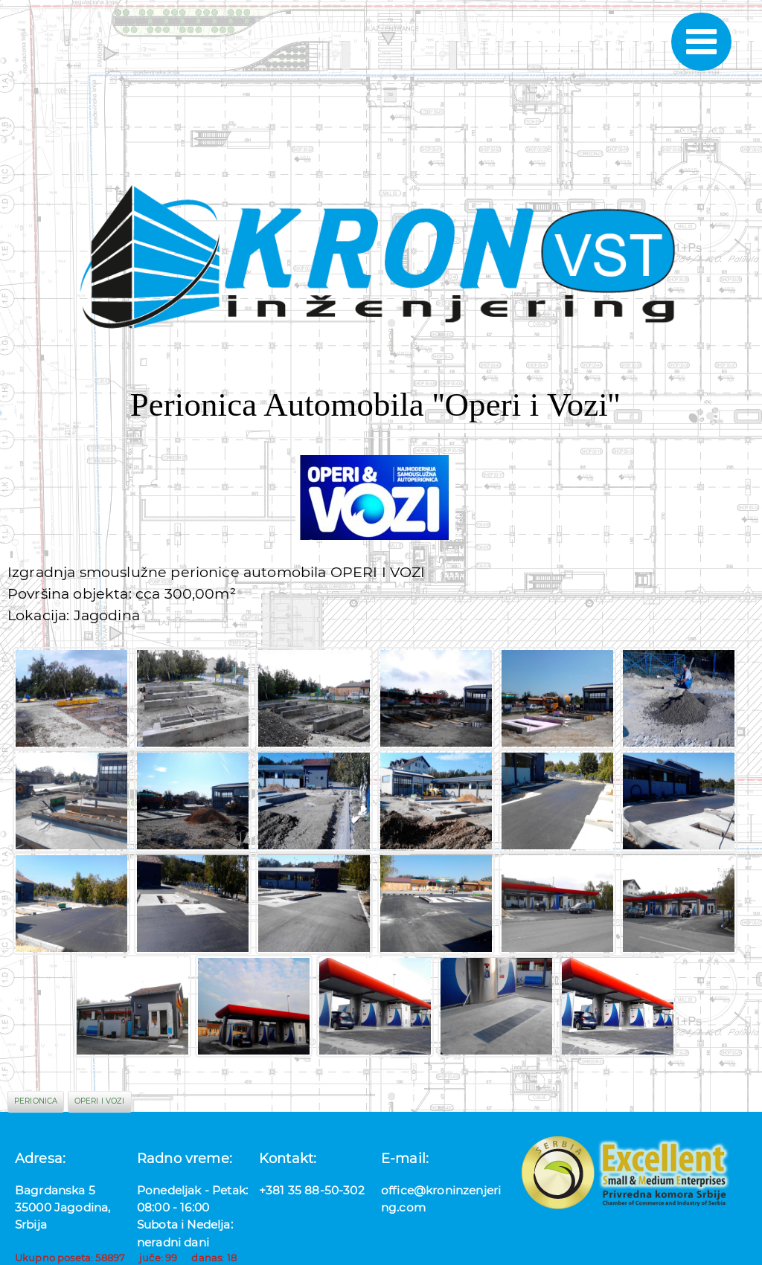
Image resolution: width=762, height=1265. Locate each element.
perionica (35, 1101)
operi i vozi (99, 1101)
